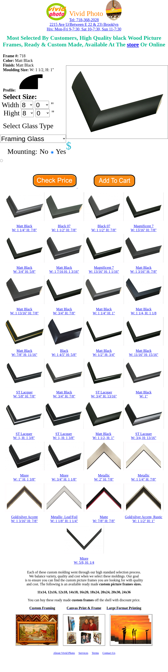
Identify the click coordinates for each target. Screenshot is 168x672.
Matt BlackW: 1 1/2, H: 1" (103, 436)
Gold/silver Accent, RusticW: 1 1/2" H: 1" (143, 519)
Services (83, 653)
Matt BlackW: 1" (144, 394)
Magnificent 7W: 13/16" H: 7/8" (144, 228)
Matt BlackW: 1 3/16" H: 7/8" (143, 269)
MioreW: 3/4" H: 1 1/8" (64, 477)
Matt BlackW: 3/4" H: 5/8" (24, 269)
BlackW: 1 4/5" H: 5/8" (64, 353)
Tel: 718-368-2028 (84, 20)
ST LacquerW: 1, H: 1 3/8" (24, 436)
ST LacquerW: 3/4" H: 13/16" (104, 394)
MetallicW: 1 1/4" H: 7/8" (143, 477)
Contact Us (108, 653)
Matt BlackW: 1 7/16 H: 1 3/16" (64, 269)
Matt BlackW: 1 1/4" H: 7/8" (24, 228)
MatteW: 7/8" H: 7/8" (104, 519)
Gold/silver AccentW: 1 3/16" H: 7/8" (24, 519)
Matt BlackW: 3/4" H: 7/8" (64, 311)
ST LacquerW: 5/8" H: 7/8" (24, 394)
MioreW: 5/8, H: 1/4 (84, 560)
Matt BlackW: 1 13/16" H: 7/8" (24, 311)
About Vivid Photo (64, 653)
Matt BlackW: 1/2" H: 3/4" (104, 353)
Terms (95, 653)
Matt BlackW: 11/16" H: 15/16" (143, 353)
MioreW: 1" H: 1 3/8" (24, 477)
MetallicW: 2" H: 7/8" (103, 477)
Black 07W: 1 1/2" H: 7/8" (64, 228)
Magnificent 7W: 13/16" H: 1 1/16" (104, 269)
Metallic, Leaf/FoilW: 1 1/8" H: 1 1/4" (64, 519)
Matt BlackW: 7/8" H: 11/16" (24, 353)
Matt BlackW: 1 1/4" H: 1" (104, 311)
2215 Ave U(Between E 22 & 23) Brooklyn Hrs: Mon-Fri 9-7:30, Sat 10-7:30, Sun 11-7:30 (84, 26)
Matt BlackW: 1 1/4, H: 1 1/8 (144, 311)
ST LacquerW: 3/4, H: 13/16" (143, 436)
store (133, 44)
